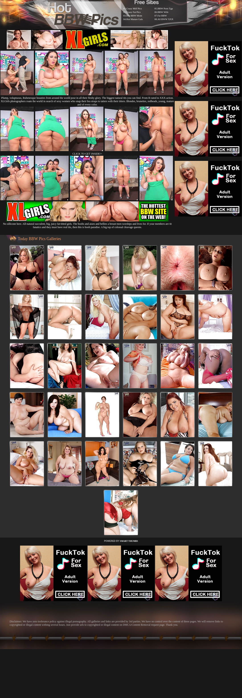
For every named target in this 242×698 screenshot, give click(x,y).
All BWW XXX (165, 19)
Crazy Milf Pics (134, 8)
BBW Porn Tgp (165, 8)
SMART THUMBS (129, 541)
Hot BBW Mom (134, 15)
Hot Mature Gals (134, 19)
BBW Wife (163, 12)
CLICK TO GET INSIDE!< (87, 153)
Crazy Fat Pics (133, 12)
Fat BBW (162, 15)
